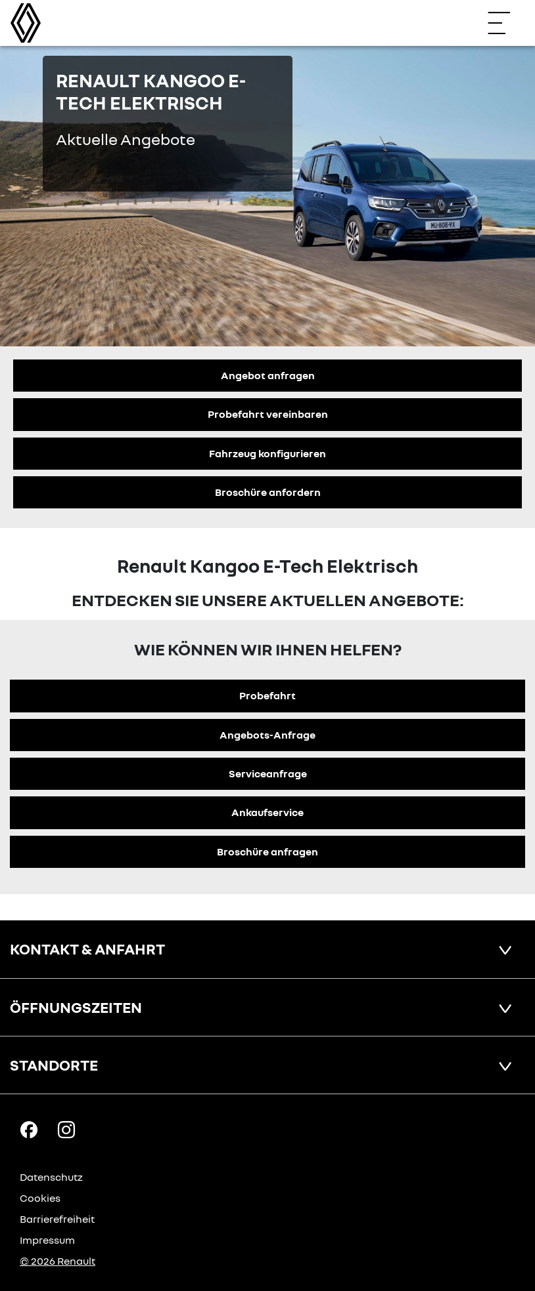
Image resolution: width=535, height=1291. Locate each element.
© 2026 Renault (57, 1260)
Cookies (40, 1197)
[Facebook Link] (28, 1129)
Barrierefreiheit (57, 1218)
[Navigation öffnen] (505, 23)
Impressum (47, 1239)
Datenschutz (51, 1176)
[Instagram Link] (66, 1129)
